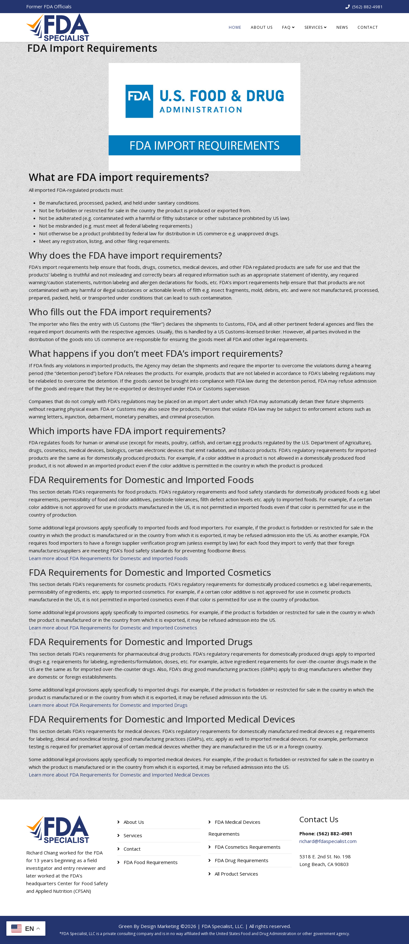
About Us (262, 27)
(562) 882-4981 (367, 7)
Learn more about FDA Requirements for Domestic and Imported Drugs (108, 705)
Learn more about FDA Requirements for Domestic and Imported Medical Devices (119, 774)
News (342, 27)
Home (235, 27)
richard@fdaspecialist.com (328, 841)
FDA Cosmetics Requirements (247, 847)
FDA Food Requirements (150, 862)
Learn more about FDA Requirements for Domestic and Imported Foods (108, 558)
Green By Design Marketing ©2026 (157, 926)
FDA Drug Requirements (240, 860)
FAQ (286, 27)
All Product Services (235, 873)
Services (314, 27)
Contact (368, 27)
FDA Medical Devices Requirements (234, 828)
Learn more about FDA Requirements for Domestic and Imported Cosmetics (113, 627)
